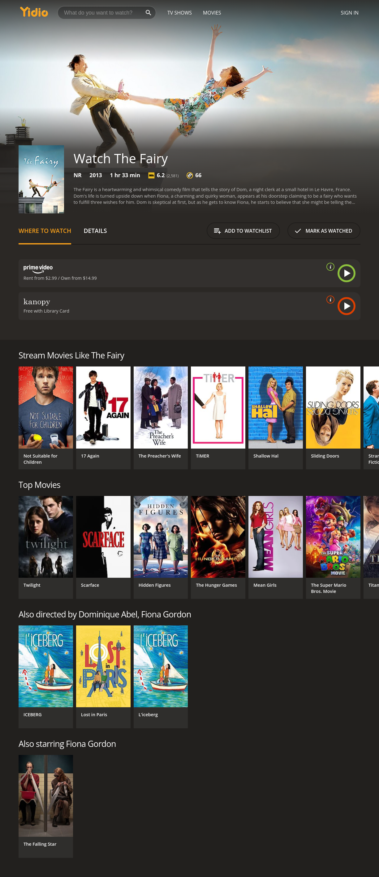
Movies (212, 12)
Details (95, 230)
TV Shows (179, 12)
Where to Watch (45, 230)
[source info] (329, 267)
